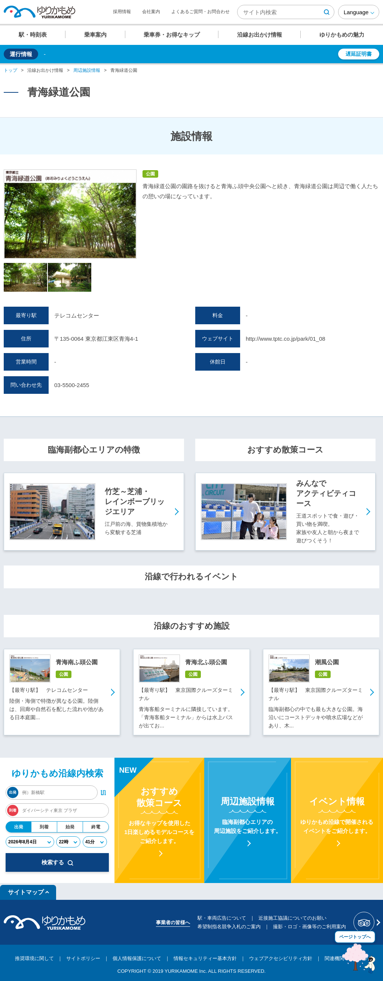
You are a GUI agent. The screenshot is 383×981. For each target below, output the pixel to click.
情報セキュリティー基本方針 (205, 958)
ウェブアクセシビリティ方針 (280, 958)
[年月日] (30, 841)
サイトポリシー (83, 958)
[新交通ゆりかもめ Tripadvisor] (366, 922)
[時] (68, 841)
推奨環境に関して (34, 958)
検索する (57, 862)
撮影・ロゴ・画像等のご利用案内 (309, 926)
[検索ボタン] (326, 12)
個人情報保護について (137, 958)
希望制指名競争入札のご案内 (229, 926)
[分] (95, 841)
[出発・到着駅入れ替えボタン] (103, 792)
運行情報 (21, 54)
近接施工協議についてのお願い (292, 918)
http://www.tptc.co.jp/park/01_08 (285, 338)
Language (356, 12)
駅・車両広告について (221, 918)
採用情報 (122, 11)
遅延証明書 (359, 54)
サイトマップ (26, 892)
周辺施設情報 (86, 70)
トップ (10, 70)
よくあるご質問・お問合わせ (200, 11)
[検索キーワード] (285, 12)
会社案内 (151, 11)
